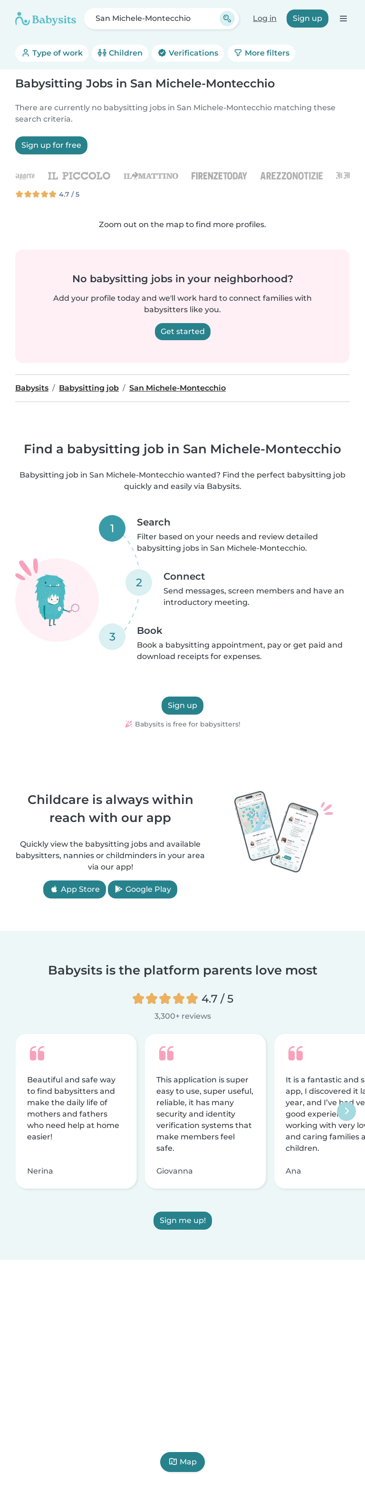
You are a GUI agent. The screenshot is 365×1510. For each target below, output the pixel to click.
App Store (74, 889)
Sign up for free (51, 145)
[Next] (346, 1111)
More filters (261, 52)
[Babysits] (45, 18)
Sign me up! (183, 1220)
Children (120, 52)
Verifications (187, 52)
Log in (265, 18)
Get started (183, 331)
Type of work (52, 52)
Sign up (307, 18)
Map (182, 1461)
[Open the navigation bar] (343, 18)
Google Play (142, 889)
